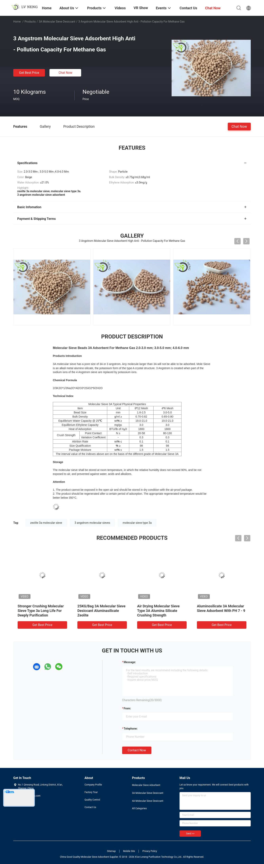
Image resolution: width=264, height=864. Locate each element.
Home (17, 21)
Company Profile (93, 784)
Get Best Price (29, 73)
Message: (130, 662)
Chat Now (65, 73)
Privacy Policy (149, 851)
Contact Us (90, 807)
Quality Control (92, 799)
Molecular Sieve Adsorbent (146, 785)
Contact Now (137, 750)
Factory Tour (91, 792)
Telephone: (131, 728)
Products (30, 21)
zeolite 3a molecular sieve (46, 522)
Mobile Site (129, 851)
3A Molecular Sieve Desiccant (57, 21)
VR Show (141, 8)
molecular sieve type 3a (137, 522)
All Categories (139, 808)
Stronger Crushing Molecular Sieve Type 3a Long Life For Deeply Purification (41, 610)
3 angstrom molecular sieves (92, 522)
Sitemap (111, 851)
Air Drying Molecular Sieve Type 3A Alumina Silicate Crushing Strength (158, 610)
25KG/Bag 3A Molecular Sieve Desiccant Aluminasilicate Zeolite (101, 610)
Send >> (190, 833)
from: (127, 708)
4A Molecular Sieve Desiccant (147, 801)
